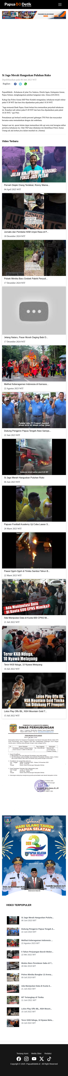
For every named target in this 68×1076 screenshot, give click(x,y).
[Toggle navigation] (60, 4)
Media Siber (36, 1053)
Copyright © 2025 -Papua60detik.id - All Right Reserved (34, 1064)
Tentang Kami (22, 1053)
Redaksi (47, 1053)
